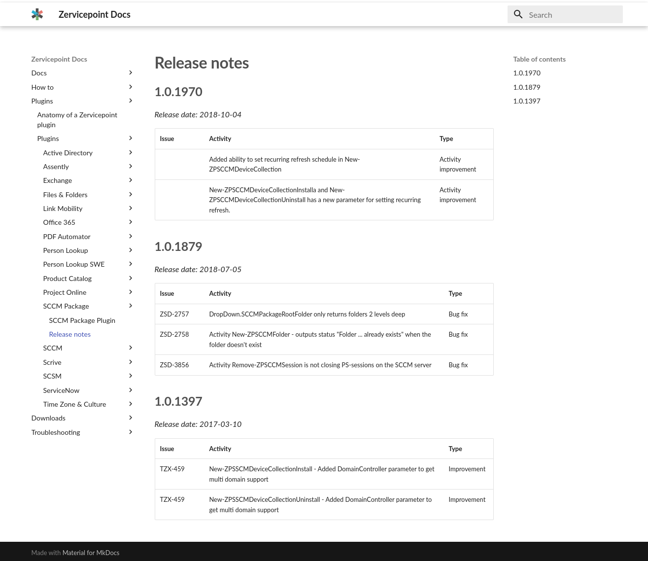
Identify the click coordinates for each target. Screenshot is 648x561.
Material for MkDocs (91, 553)
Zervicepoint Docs (59, 59)
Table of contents (539, 59)
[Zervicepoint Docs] (37, 14)
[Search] (565, 14)
